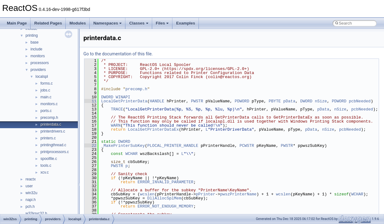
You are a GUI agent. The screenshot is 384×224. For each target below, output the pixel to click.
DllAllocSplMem (164, 198)
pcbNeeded (360, 101)
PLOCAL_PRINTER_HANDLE (172, 145)
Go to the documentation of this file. (118, 53)
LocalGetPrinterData (124, 101)
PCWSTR (247, 145)
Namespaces (107, 23)
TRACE (117, 109)
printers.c (48, 138)
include (36, 49)
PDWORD (242, 101)
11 (90, 101)
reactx (31, 179)
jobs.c (45, 90)
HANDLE (157, 101)
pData (289, 101)
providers (38, 70)
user (29, 186)
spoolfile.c (48, 158)
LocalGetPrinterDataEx (153, 129)
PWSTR (197, 101)
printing (32, 35)
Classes (138, 23)
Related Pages (48, 23)
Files (162, 23)
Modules (77, 23)
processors (39, 63)
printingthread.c (53, 145)
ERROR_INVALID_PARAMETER (165, 182)
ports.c (46, 111)
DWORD (107, 97)
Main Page (17, 23)
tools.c (45, 165)
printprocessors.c (54, 152)
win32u (31, 193)
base (34, 42)
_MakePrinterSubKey (123, 145)
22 (90, 145)
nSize (321, 101)
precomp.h (49, 117)
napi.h (31, 200)
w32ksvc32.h (36, 213)
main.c (45, 97)
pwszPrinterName (238, 194)
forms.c (46, 83)
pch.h (30, 206)
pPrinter (205, 194)
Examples (185, 23)
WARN (115, 125)
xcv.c (44, 172)
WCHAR (131, 153)
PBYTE (275, 101)
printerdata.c (50, 124)
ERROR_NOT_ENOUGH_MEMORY (165, 206)
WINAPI (123, 97)
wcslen (147, 194)
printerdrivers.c (52, 131)
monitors (37, 56)
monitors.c (49, 104)
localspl (41, 76)
